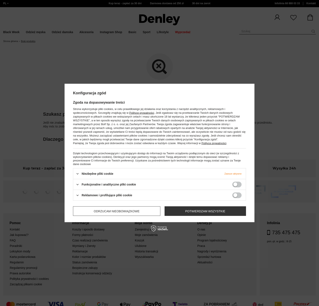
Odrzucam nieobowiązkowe (116, 211)
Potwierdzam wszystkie (205, 211)
